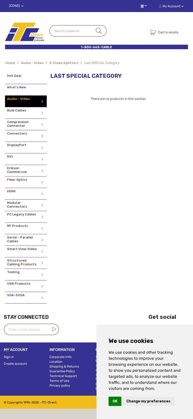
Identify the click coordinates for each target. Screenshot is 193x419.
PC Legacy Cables (21, 214)
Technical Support (63, 376)
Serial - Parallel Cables (20, 239)
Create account (15, 364)
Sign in (9, 357)
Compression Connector (18, 124)
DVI (10, 156)
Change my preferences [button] (148, 401)
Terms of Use (59, 381)
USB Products (18, 283)
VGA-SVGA (16, 295)
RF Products (17, 226)
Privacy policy (60, 385)
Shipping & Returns (64, 366)
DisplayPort (16, 145)
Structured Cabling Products (21, 262)
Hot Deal (14, 76)
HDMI (11, 191)
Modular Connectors (17, 204)
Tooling (13, 272)
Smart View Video (22, 249)
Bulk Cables (16, 110)
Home (10, 63)
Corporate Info (60, 357)
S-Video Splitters (63, 63)
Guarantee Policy (62, 371)
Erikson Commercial (17, 170)
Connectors (17, 133)
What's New (16, 87)
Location (56, 362)
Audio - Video (32, 63)
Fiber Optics (17, 180)
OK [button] (115, 401)
